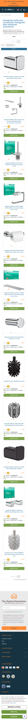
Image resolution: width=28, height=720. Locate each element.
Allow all (14, 717)
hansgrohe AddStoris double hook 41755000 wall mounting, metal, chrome (14, 511)
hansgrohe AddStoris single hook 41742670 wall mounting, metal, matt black (14, 468)
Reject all (14, 712)
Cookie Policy (12, 703)
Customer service (6, 638)
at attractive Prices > (14, 5)
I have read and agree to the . (14, 612)
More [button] (14, 37)
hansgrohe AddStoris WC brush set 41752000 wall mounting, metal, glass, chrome (14, 164)
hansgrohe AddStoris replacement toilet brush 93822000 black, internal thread (14, 424)
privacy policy (21, 620)
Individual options (14, 707)
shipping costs (14, 85)
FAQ (3, 641)
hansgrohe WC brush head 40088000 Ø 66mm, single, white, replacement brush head (14, 554)
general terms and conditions (11, 622)
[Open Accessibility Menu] (24, 716)
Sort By (3, 45)
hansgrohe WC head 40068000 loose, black (14, 381)
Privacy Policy (19, 612)
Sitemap (4, 644)
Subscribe (14, 628)
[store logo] (9, 10)
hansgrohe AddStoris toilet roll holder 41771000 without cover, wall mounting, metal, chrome (14, 208)
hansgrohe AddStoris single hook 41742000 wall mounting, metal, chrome (14, 77)
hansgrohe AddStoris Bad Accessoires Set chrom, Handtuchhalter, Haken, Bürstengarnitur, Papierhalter (14, 121)
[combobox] (12, 15)
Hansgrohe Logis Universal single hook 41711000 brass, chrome (14, 338)
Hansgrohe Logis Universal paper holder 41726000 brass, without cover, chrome (14, 251)
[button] (2, 9)
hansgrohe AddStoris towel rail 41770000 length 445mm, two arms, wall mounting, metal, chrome (14, 294)
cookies (7, 697)
